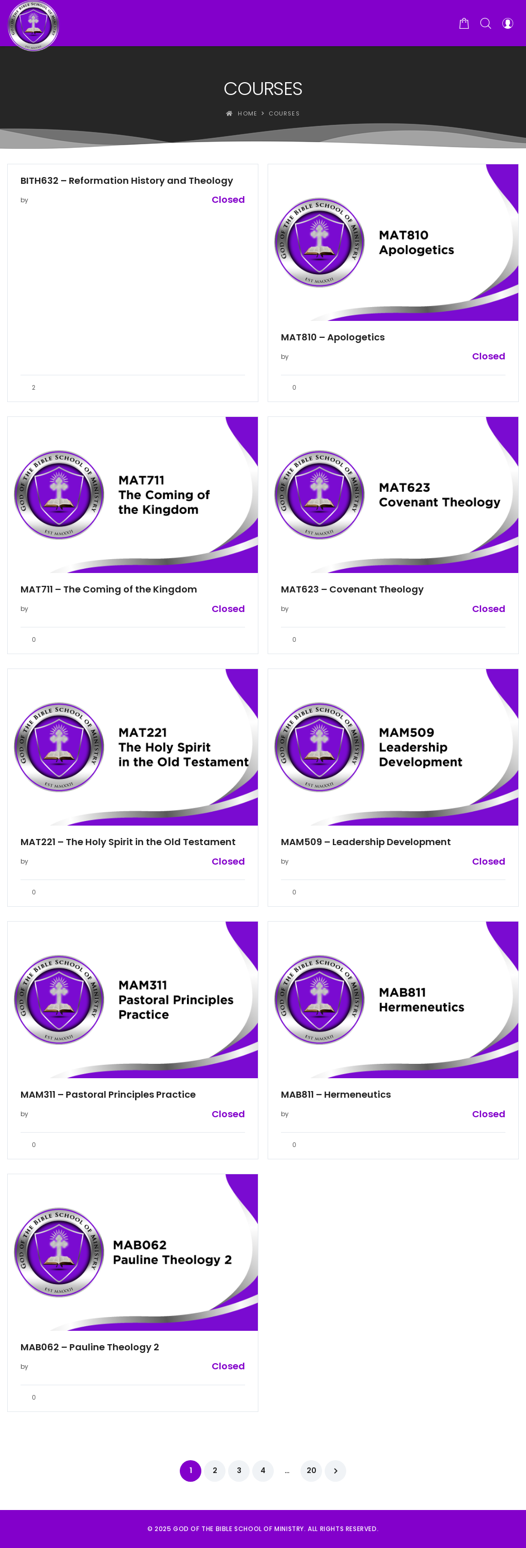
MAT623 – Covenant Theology (352, 589)
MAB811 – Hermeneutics (336, 1094)
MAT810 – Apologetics (333, 337)
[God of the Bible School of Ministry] (33, 23)
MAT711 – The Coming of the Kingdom (109, 589)
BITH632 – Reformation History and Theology (127, 181)
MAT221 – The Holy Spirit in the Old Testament (128, 842)
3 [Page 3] (239, 1470)
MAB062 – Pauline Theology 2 (90, 1347)
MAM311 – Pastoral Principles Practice (108, 1094)
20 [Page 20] (311, 1470)
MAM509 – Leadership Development (366, 842)
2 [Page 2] (215, 1470)
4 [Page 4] (263, 1470)
